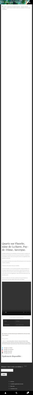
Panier (25, 392)
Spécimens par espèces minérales (13, 6)
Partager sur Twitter (8, 347)
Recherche (16, 393)
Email (25, 366)
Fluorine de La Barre (10, 340)
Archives (12, 381)
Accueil (4, 6)
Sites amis (12, 386)
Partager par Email (8, 352)
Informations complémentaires (16, 317)
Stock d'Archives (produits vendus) (24, 343)
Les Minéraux (7, 2)
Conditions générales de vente (16, 383)
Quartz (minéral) (7, 343)
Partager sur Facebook (8, 349)
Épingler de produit (8, 351)
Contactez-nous (13, 388)
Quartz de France (14, 343)
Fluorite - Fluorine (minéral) (20, 340)
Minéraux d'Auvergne (15, 342)
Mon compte (5, 393)
